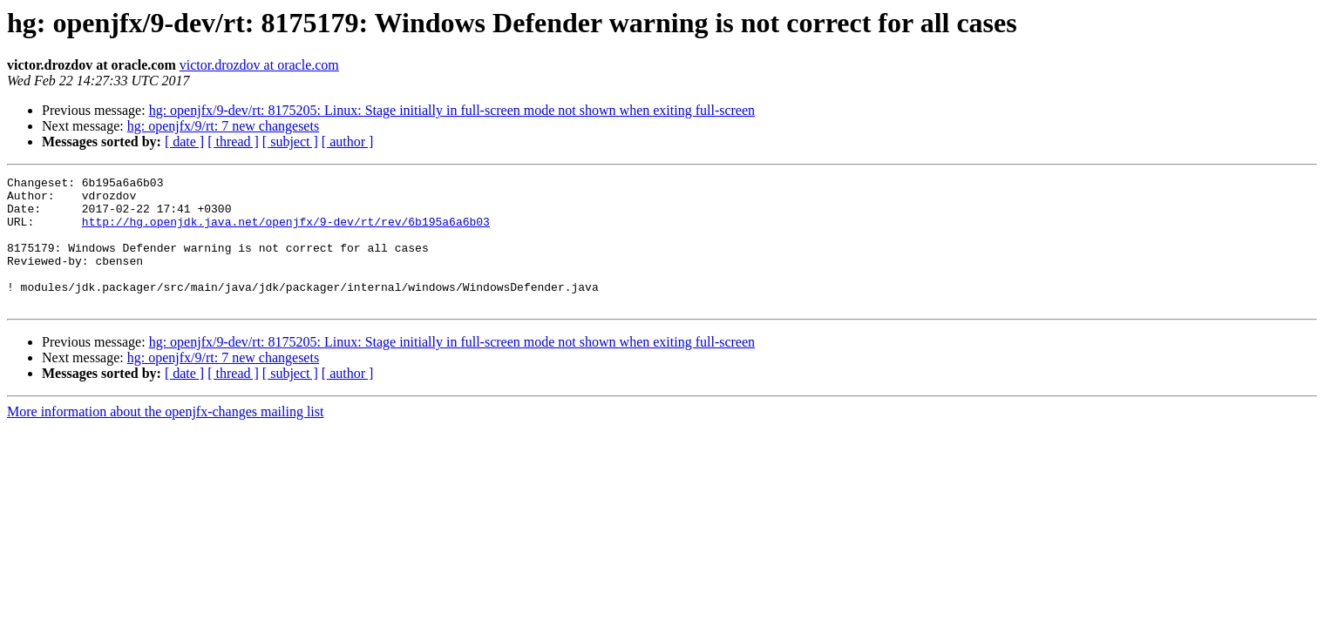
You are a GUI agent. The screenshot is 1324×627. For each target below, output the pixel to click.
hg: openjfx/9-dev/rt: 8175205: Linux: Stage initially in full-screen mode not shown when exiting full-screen (452, 110)
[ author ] (348, 141)
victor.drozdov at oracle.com (259, 64)
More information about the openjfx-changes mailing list (165, 437)
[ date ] (184, 141)
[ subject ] (290, 141)
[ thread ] (233, 141)
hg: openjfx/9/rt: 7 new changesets (223, 125)
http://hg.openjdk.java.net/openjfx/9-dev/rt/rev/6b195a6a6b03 (286, 231)
